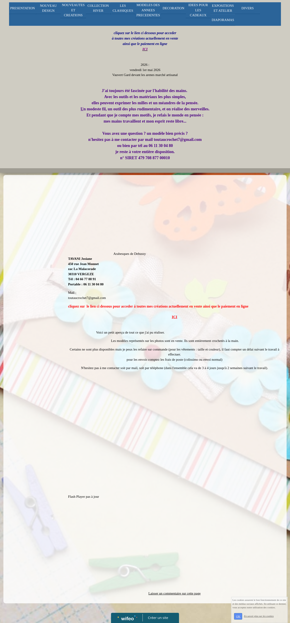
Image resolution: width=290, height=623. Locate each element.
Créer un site (158, 617)
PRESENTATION (22, 8)
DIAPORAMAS (223, 20)
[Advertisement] (33, 268)
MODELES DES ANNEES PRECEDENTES (148, 10)
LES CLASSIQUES (123, 8)
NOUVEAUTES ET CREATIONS (73, 10)
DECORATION (173, 8)
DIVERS (248, 8)
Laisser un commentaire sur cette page (174, 593)
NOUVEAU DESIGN (48, 8)
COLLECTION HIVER (98, 8)
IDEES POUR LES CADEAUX (198, 10)
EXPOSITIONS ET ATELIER (223, 8)
